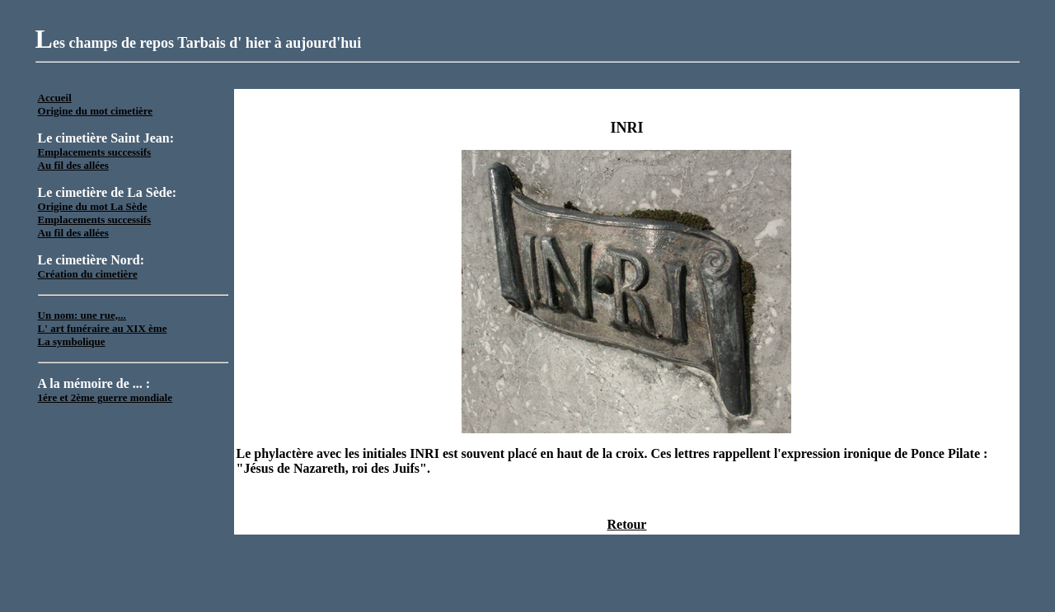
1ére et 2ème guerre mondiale (105, 397)
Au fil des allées (73, 165)
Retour (626, 524)
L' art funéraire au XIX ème (102, 328)
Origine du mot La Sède (93, 206)
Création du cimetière (88, 274)
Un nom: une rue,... (82, 315)
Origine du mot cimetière (95, 111)
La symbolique (72, 341)
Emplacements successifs (95, 152)
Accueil (55, 97)
